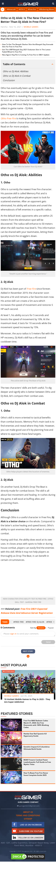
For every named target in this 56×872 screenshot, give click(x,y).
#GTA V (22, 9)
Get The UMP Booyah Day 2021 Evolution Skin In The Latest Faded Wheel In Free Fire (26, 50)
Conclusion (9, 80)
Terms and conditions (28, 815)
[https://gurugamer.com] (28, 797)
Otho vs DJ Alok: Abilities (15, 71)
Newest (41, 628)
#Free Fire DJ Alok (35, 622)
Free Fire (31, 288)
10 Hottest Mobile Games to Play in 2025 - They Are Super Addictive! (27, 700)
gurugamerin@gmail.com (29, 806)
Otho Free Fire (8, 118)
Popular (51, 628)
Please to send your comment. (21, 633)
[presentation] (10, 621)
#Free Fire (32, 9)
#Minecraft (11, 9)
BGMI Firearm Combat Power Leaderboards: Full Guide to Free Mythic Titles (37, 762)
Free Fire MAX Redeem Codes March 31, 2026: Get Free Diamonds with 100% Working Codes (36, 724)
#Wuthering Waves (46, 9)
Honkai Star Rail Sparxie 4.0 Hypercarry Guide (35, 734)
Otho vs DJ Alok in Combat (16, 75)
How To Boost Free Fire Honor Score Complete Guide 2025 (36, 774)
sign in (13, 633)
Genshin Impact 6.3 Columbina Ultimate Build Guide (37, 748)
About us (28, 812)
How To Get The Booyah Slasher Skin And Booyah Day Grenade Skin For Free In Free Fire (27, 45)
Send (48, 642)
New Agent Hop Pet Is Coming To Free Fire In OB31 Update (25, 55)
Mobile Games (31, 26)
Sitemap (28, 818)
